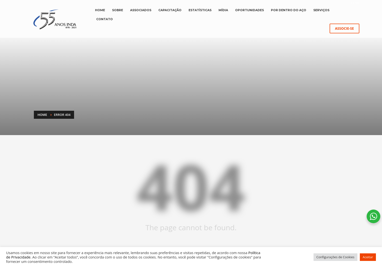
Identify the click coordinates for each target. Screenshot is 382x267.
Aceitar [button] (368, 257)
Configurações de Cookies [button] (335, 257)
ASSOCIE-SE (344, 28)
